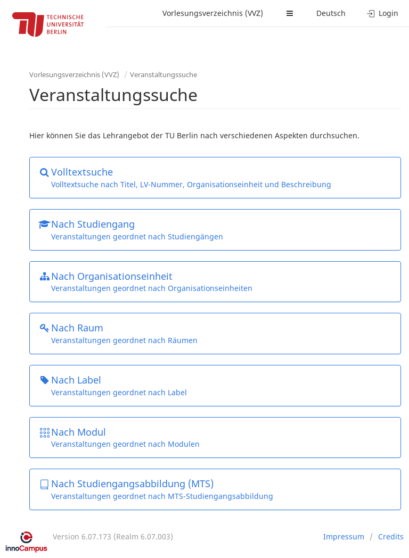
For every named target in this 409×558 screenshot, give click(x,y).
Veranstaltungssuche (163, 74)
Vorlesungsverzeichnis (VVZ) (212, 13)
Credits (391, 536)
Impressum (343, 536)
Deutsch (331, 13)
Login (382, 13)
